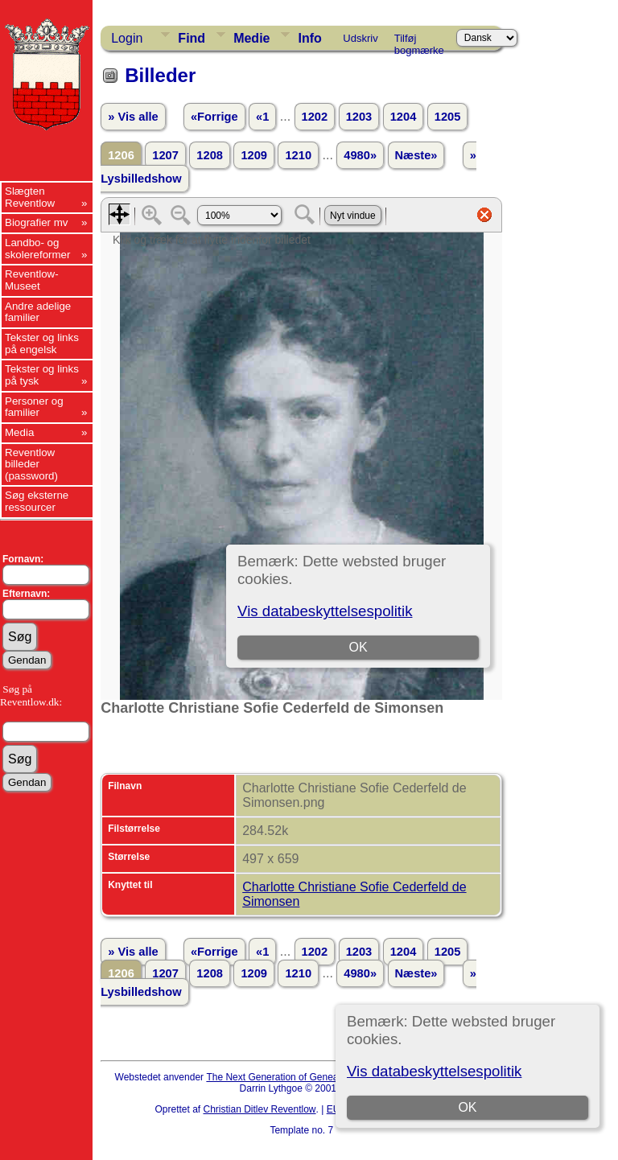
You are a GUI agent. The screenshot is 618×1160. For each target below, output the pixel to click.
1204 (403, 116)
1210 (298, 155)
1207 (165, 155)
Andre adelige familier (38, 312)
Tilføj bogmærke (419, 41)
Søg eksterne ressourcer (36, 501)
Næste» (416, 155)
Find (191, 38)
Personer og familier (34, 407)
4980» (360, 155)
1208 (209, 155)
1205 (448, 116)
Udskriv (360, 38)
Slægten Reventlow (30, 197)
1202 (315, 116)
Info (309, 38)
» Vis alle (133, 116)
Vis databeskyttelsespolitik (434, 1071)
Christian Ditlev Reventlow (259, 1109)
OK (467, 1107)
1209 (254, 155)
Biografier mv (36, 222)
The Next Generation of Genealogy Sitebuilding (307, 1077)
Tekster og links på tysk (42, 375)
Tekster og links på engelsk (42, 343)
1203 (359, 116)
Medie (251, 38)
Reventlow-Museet (32, 280)
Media (19, 432)
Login (126, 38)
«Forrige (214, 116)
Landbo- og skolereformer (37, 249)
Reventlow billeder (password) (31, 464)
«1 (262, 116)
